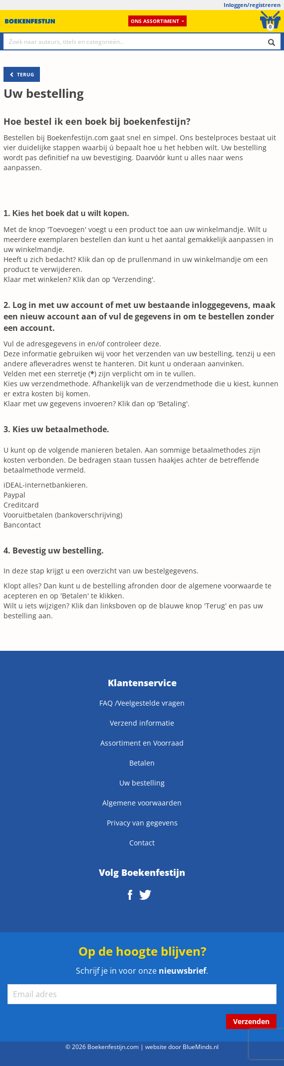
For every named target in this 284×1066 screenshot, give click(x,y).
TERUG (21, 74)
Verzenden (251, 1021)
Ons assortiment (157, 20)
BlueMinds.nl (201, 1047)
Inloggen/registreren (252, 4)
